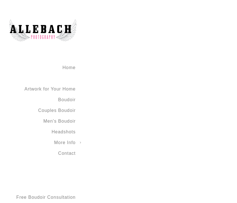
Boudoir (67, 99)
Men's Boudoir (59, 121)
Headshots (64, 131)
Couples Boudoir (57, 110)
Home (69, 67)
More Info (65, 142)
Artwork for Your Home (50, 89)
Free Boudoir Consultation (46, 197)
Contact (67, 153)
